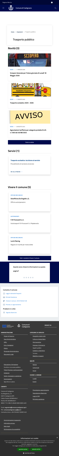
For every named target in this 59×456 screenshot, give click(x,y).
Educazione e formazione (11, 365)
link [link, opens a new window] (45, 446)
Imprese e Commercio (39, 345)
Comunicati (36, 368)
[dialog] (29, 446)
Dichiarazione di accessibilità (12, 429)
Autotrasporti (15, 216)
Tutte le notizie (29, 142)
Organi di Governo (9, 336)
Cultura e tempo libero (39, 339)
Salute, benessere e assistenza (12, 376)
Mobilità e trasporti (38, 356)
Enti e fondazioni (8, 345)
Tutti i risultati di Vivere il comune (29, 258)
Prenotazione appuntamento (41, 390)
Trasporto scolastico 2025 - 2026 (21, 102)
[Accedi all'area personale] (52, 2)
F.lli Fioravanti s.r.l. (17, 219)
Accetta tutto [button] (23, 449)
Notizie (35, 365)
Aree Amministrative (10, 339)
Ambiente (6, 373)
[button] (29, 453)
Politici (6, 348)
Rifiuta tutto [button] (36, 449)
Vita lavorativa (37, 342)
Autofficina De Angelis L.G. (20, 198)
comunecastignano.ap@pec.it (12, 410)
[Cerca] (55, 8)
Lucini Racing (15, 241)
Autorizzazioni (8, 379)
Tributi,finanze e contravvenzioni (13, 370)
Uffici (5, 342)
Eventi (34, 382)
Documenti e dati (9, 354)
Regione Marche (7, 2)
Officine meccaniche (17, 195)
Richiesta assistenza (38, 399)
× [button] (57, 437)
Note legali (7, 426)
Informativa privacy (9, 423)
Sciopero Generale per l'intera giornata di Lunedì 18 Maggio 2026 (28, 74)
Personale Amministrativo (11, 351)
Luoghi (35, 379)
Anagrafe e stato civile (39, 336)
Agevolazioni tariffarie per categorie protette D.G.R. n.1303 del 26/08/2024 (28, 131)
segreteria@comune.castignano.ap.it (15, 407)
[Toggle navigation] (3, 8)
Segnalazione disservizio (40, 393)
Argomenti (20, 32)
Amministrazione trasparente (12, 420)
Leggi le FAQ (36, 396)
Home (12, 32)
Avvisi (11, 69)
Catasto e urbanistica (39, 351)
